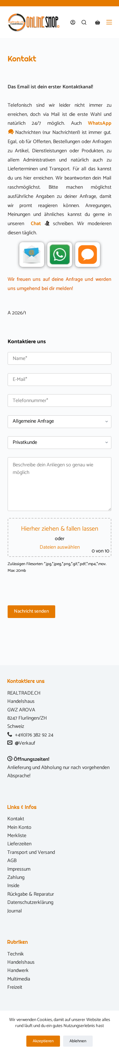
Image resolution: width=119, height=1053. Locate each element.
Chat (36, 223)
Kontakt (15, 819)
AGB (12, 860)
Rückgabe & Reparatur (30, 894)
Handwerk (18, 970)
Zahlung (15, 877)
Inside (13, 885)
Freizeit (14, 987)
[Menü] (109, 22)
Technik (15, 954)
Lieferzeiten (19, 844)
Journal (14, 911)
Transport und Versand (31, 852)
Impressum (18, 869)
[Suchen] (84, 22)
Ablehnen (77, 1041)
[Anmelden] (72, 22)
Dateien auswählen (60, 547)
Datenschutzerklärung (30, 902)
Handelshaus (21, 962)
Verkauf (27, 743)
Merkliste (16, 835)
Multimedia (18, 979)
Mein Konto (19, 827)
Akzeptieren (43, 1041)
